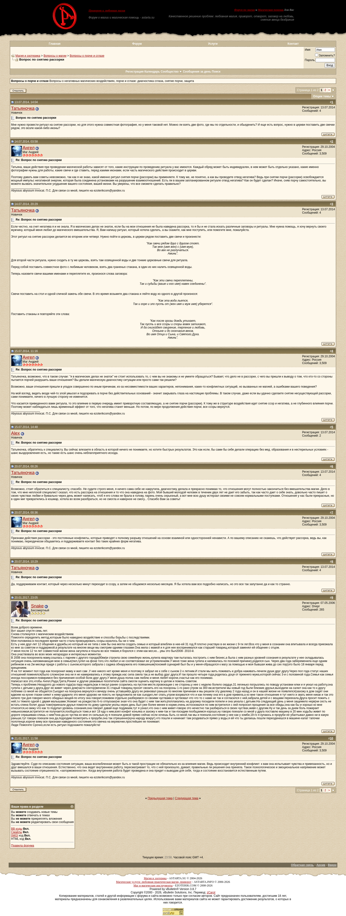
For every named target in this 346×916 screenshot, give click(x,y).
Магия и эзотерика (27, 55)
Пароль (310, 60)
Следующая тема (186, 798)
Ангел (29, 147)
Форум (137, 43)
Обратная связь (302, 865)
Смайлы (16, 832)
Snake (37, 605)
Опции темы (322, 96)
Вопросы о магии (54, 55)
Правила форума (22, 845)
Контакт (293, 43)
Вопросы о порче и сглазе (87, 55)
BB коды (16, 828)
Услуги (213, 43)
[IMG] (14, 835)
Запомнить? (325, 55)
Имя (307, 49)
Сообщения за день (197, 71)
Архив (320, 865)
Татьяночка (23, 108)
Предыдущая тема (160, 798)
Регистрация (134, 71)
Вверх (332, 865)
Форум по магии (244, 10)
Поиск (216, 71)
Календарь (152, 71)
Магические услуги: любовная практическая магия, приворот (154, 882)
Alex (15, 433)
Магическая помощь (271, 10)
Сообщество (171, 71)
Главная (55, 43)
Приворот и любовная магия (107, 10)
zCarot (211, 892)
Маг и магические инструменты (153, 885)
